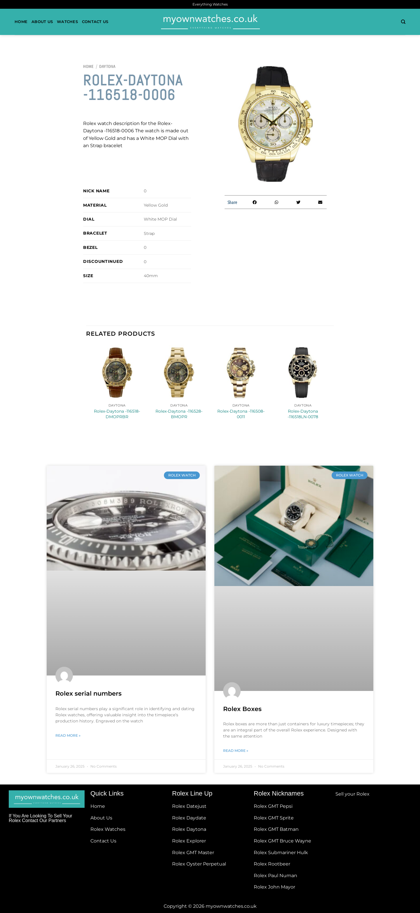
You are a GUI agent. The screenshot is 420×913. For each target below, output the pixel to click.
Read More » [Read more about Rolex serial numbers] (67, 735)
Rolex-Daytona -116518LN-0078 (303, 414)
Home (21, 22)
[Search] (403, 21)
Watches (67, 22)
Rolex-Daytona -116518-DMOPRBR (117, 414)
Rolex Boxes (242, 709)
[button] (254, 202)
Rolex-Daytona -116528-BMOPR (178, 414)
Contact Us (95, 22)
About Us (42, 22)
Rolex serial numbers (88, 693)
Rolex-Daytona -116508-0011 (241, 414)
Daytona (107, 66)
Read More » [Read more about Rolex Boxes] (235, 750)
